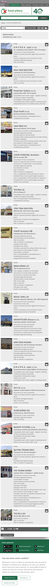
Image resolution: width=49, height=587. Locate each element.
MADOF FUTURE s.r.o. (24, 427)
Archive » (44, 529)
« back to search (7, 535)
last (14, 529)
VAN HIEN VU (20, 126)
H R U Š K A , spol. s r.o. (25, 47)
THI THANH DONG (22, 471)
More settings (9, 583)
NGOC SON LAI (21, 297)
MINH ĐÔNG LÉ (21, 266)
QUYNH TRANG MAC (24, 450)
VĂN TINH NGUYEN (23, 208)
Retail (15, 44)
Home (3, 23)
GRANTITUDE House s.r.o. (26, 320)
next (8, 529)
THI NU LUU (19, 514)
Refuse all (24, 578)
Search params (8, 34)
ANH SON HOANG (22, 342)
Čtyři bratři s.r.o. (22, 111)
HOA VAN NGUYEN (23, 70)
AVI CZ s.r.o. (20, 388)
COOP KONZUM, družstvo (26, 155)
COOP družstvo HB (23, 231)
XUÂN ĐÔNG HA (22, 410)
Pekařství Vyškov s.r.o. (25, 91)
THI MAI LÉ (19, 190)
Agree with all (9, 578)
